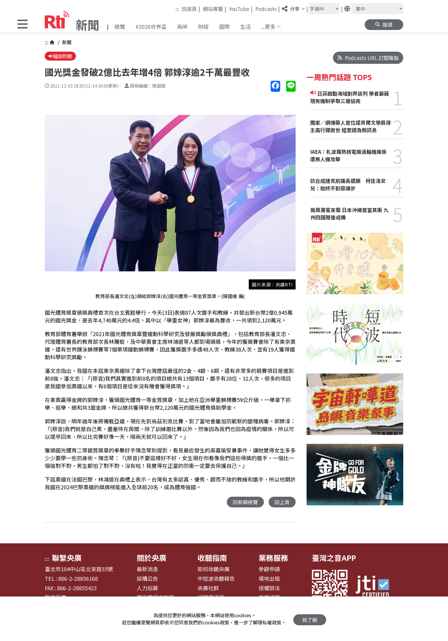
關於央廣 (151, 558)
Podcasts (267, 8)
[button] (22, 24)
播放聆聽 (61, 56)
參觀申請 (269, 569)
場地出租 (269, 579)
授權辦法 (269, 588)
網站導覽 (214, 8)
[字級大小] (324, 8)
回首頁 (191, 8)
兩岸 (182, 26)
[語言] (377, 8)
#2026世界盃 (151, 26)
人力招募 (147, 588)
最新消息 (147, 569)
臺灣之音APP (334, 558)
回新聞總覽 (245, 502)
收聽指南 (212, 558)
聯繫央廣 (67, 558)
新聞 (66, 42)
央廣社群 (208, 588)
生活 (245, 26)
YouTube (241, 8)
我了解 (309, 619)
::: (177, 8)
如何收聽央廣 (213, 569)
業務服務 (273, 558)
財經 (203, 26)
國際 (224, 26)
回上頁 (282, 502)
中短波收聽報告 (216, 579)
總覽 (119, 26)
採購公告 (147, 579)
